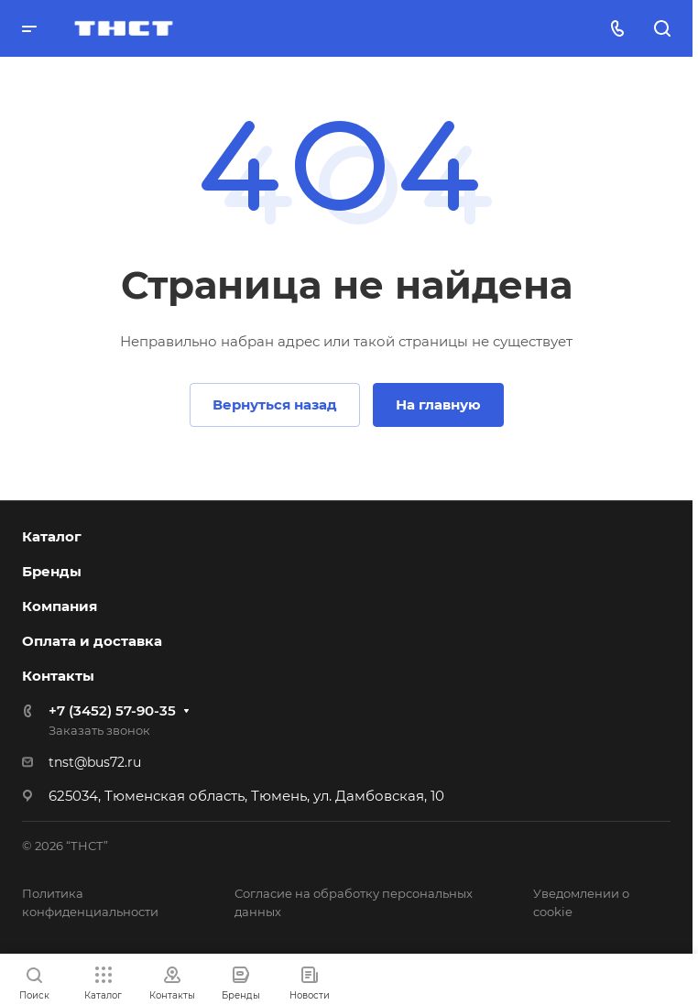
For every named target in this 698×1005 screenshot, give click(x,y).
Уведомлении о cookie (581, 902)
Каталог (52, 536)
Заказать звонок (99, 730)
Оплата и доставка (92, 641)
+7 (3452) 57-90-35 (112, 710)
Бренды (52, 571)
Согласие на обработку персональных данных (353, 902)
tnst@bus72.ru (95, 762)
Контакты (58, 675)
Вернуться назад (275, 404)
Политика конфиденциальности (90, 902)
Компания (59, 606)
